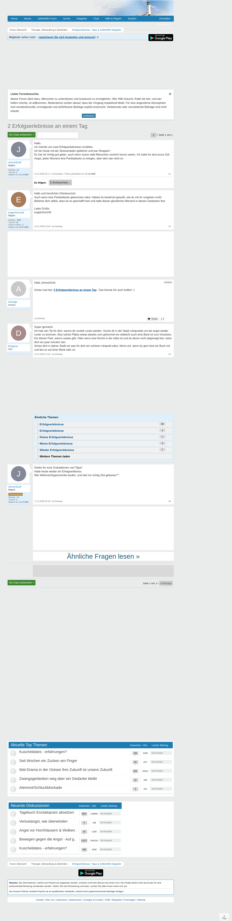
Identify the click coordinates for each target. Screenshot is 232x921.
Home (14, 18)
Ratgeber (82, 18)
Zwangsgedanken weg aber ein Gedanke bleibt (58, 778)
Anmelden (165, 18)
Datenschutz (75, 900)
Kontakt (39, 900)
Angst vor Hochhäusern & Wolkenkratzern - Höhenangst (65, 830)
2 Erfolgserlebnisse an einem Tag (47, 126)
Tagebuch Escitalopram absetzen (46, 812)
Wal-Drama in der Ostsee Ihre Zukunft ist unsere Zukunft (65, 770)
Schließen (88, 115)
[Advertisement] (103, 528)
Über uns (49, 900)
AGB (107, 900)
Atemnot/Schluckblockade (40, 787)
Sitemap (141, 900)
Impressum (61, 900)
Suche (66, 18)
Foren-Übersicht (18, 864)
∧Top (224, 917)
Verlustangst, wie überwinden (43, 821)
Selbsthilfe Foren (47, 18)
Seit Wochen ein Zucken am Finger (48, 761)
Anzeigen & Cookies (93, 900)
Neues (27, 18)
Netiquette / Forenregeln (123, 900)
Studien (132, 18)
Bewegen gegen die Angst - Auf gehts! (50, 839)
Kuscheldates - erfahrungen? (43, 752)
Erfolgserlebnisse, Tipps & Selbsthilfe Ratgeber (96, 864)
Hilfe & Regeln (113, 18)
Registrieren (164, 24)
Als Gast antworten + (21, 134)
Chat (96, 18)
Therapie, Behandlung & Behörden (49, 864)
